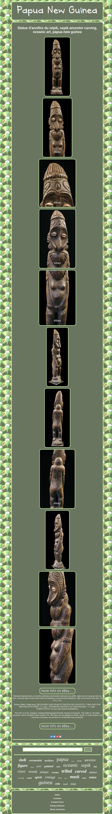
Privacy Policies (57, 806)
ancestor (90, 760)
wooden (55, 772)
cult (95, 766)
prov (39, 766)
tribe (57, 783)
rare (72, 761)
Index (57, 795)
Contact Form (57, 802)
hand (65, 784)
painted (48, 766)
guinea (45, 782)
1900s (58, 767)
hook (32, 767)
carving (21, 778)
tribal (67, 771)
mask (74, 776)
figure (23, 765)
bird (66, 778)
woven (79, 761)
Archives (57, 798)
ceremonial (35, 760)
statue (92, 777)
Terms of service (57, 809)
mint (84, 778)
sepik (85, 765)
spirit (38, 777)
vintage (50, 777)
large (73, 784)
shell (22, 760)
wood (32, 771)
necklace (49, 760)
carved (80, 771)
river (22, 771)
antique (44, 772)
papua (62, 759)
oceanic (70, 765)
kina (60, 778)
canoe (29, 778)
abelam (93, 772)
